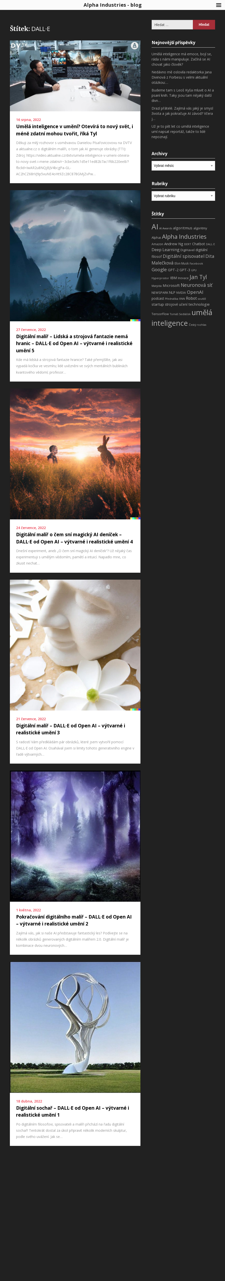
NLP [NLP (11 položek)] (172, 292)
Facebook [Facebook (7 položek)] (196, 263)
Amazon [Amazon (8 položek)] (157, 244)
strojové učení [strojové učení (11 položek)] (176, 304)
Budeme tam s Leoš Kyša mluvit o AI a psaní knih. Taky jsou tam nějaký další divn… (183, 95)
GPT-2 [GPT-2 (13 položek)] (173, 269)
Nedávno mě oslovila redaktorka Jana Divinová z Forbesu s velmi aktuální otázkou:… (182, 77)
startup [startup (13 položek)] (158, 304)
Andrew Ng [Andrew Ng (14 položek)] (173, 243)
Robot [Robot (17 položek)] (191, 298)
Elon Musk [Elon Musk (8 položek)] (182, 263)
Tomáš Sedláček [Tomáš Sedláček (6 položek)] (180, 314)
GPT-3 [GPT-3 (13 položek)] (185, 269)
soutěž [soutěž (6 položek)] (202, 298)
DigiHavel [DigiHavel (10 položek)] (187, 250)
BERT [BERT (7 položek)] (187, 244)
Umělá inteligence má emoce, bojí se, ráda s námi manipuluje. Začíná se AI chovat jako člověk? (182, 59)
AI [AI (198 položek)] (155, 227)
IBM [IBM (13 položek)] (173, 277)
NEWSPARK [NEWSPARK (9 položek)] (160, 293)
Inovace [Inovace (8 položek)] (183, 278)
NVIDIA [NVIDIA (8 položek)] (181, 293)
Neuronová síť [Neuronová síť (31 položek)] (196, 285)
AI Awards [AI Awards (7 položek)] (165, 228)
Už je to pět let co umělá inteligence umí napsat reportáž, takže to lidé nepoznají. (180, 131)
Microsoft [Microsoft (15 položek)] (171, 285)
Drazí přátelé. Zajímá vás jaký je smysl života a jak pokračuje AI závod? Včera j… (182, 113)
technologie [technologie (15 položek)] (199, 304)
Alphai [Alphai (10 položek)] (156, 237)
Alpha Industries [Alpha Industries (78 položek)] (184, 236)
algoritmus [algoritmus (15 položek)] (182, 227)
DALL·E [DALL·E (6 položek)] (210, 244)
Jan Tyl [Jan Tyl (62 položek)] (198, 277)
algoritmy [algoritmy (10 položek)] (200, 228)
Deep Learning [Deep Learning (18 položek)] (166, 249)
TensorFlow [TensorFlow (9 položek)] (160, 314)
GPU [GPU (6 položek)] (194, 270)
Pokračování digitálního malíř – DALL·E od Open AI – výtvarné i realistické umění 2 (74, 920)
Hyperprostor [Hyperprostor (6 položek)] (160, 278)
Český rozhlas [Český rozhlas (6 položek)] (197, 325)
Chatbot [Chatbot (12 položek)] (198, 243)
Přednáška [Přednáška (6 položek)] (171, 298)
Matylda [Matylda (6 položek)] (157, 286)
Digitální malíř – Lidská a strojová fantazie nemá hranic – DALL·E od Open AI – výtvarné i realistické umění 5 (74, 343)
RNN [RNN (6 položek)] (182, 298)
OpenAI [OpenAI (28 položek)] (195, 292)
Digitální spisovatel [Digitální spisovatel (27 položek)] (183, 256)
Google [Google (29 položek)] (159, 269)
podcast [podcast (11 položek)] (158, 298)
